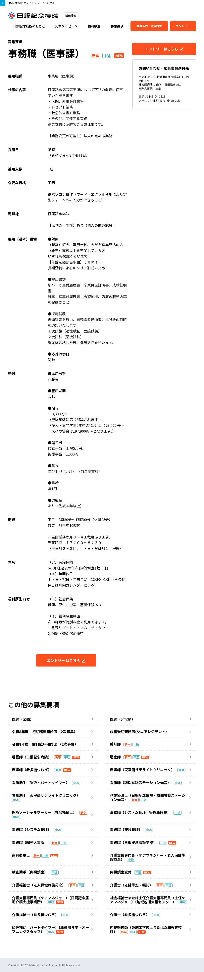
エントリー (183, 26)
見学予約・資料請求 (149, 26)
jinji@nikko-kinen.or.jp (165, 100)
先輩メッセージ (66, 26)
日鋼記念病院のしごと (29, 26)
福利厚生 (94, 26)
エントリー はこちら (66, 660)
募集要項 (117, 26)
